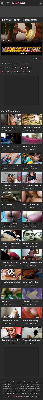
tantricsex (15, 3)
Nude (17, 71)
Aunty (18, 67)
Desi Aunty (6, 71)
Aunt (26, 71)
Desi (9, 67)
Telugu (27, 67)
